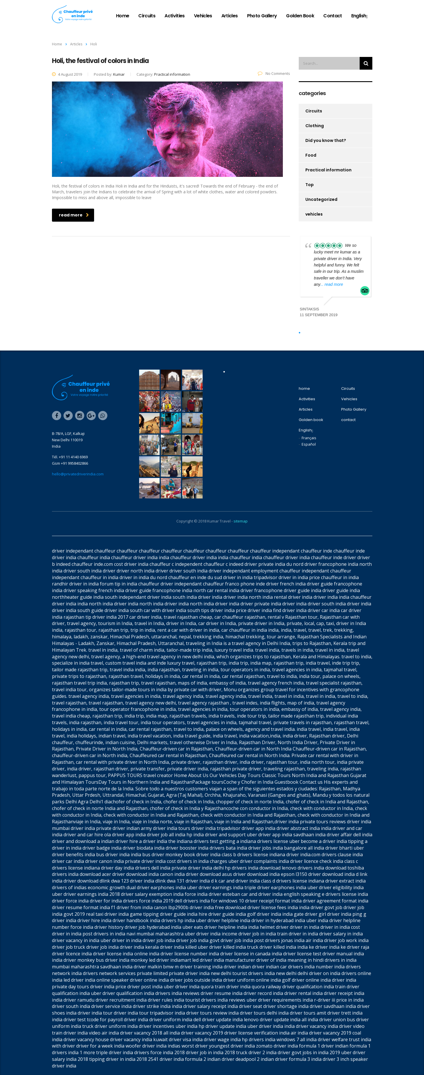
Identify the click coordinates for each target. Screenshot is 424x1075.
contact (332, 15)
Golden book (300, 15)
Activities (175, 15)
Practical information (328, 170)
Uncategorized (321, 199)
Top (309, 185)
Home (57, 44)
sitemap (241, 521)
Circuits (146, 15)
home (122, 15)
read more (74, 215)
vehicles (314, 214)
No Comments (274, 73)
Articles (229, 15)
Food (310, 155)
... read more (331, 284)
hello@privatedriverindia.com (78, 474)
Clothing (314, 126)
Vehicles (203, 15)
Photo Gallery (262, 15)
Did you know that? (325, 140)
